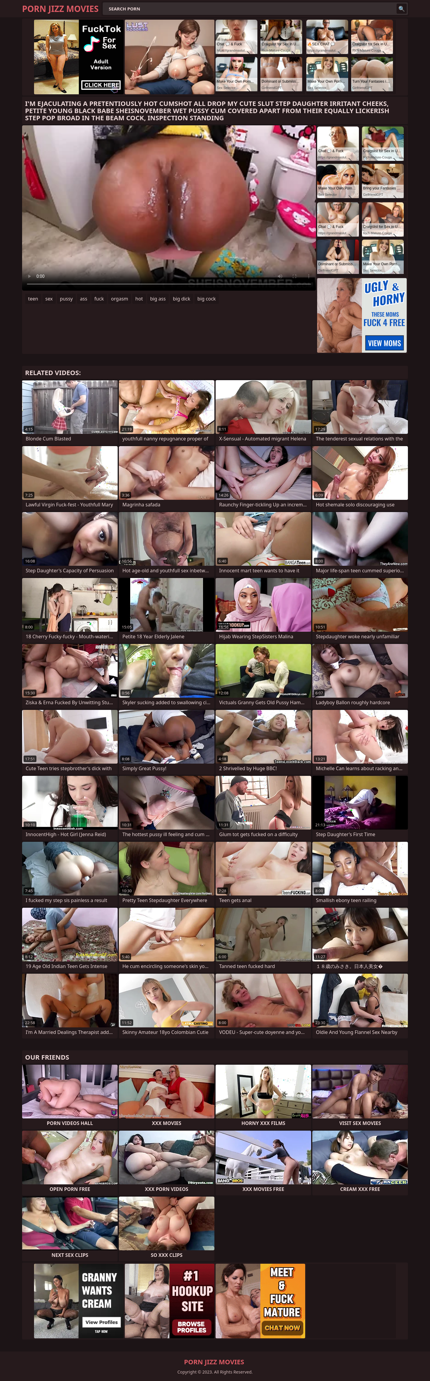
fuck (99, 298)
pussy (66, 298)
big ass (158, 298)
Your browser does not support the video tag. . (169, 208)
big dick (181, 298)
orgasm (119, 298)
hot (139, 298)
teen (33, 298)
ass (83, 298)
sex (49, 298)
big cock (206, 298)
